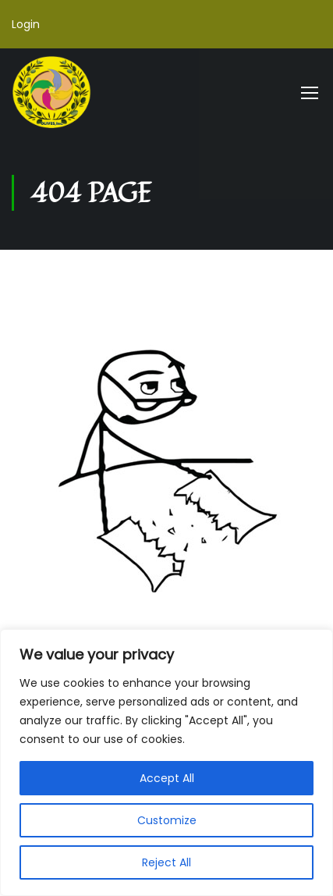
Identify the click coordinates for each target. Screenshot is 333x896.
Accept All (167, 778)
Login (26, 24)
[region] (166, 762)
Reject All (166, 862)
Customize (167, 820)
